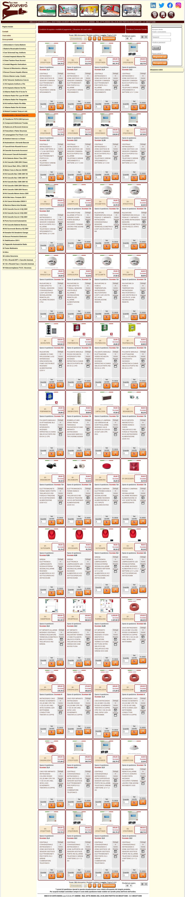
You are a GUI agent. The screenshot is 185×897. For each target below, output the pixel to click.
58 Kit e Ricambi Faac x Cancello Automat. (18, 264)
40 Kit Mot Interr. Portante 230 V (14, 197)
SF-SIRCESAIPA (128, 479)
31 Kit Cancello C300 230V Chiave (14, 162)
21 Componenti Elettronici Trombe (15, 123)
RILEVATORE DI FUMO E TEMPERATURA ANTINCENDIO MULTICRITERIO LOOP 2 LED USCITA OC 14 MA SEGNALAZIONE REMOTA (102, 293)
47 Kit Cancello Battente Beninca (14, 225)
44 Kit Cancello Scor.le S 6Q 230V (14, 213)
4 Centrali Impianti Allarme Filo (13, 56)
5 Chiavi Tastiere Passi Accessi (14, 60)
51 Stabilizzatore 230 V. (11, 240)
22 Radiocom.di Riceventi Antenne (15, 127)
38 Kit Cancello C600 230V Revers (14, 189)
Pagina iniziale (7, 27)
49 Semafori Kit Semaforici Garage (15, 232)
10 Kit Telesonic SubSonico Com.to (15, 80)
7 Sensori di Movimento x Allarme (14, 68)
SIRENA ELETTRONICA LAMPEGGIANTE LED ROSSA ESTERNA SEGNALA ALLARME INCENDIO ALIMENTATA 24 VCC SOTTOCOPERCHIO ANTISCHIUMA (75, 568)
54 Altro (5, 252)
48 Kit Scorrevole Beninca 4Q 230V (15, 229)
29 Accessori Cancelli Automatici (14, 154)
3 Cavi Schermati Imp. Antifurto (14, 52)
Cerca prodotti (7, 39)
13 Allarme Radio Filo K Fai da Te (14, 92)
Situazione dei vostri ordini (82, 29)
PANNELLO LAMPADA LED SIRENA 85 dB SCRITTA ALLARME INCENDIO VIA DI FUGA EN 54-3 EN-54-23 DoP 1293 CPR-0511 (102, 427)
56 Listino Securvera (10, 256)
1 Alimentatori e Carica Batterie (14, 45)
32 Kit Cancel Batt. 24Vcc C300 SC (15, 166)
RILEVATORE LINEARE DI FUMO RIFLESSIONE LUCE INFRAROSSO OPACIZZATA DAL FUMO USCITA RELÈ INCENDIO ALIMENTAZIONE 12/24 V (47, 361)
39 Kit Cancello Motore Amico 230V (15, 193)
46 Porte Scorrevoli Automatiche (14, 221)
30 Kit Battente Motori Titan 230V (14, 158)
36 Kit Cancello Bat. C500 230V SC (15, 182)
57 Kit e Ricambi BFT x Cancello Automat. (17, 260)
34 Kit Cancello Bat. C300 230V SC (15, 174)
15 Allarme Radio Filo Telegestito (14, 99)
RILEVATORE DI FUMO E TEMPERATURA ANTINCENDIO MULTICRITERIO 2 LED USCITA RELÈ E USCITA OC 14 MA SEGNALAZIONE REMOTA (129, 293)
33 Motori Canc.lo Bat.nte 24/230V (14, 170)
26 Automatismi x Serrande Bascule (15, 142)
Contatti (5, 31)
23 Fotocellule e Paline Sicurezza (14, 131)
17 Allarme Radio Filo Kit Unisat (14, 107)
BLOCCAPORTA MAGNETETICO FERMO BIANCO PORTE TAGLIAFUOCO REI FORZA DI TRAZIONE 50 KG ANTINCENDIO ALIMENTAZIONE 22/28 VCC (129, 429)
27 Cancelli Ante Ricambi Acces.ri (14, 146)
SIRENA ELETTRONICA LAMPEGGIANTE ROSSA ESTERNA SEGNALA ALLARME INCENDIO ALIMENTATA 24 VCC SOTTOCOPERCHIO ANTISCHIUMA (47, 568)
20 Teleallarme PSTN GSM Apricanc (15, 119)
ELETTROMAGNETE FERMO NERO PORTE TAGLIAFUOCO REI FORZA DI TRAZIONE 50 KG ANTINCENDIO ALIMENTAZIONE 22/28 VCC (48, 495)
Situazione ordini (156, 70)
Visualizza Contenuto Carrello (136, 29)
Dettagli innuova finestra (60, 78)
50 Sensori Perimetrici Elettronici (14, 236)
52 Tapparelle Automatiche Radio (14, 244)
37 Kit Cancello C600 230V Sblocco (15, 186)
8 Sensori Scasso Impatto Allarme (14, 72)
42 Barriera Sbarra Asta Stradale (14, 205)
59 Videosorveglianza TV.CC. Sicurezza (16, 268)
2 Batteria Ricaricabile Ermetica (14, 49)
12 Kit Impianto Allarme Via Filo (14, 88)
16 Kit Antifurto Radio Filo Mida (14, 103)
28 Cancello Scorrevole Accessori (14, 150)
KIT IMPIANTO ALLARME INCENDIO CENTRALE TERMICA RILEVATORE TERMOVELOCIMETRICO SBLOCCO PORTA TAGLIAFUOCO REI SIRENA (48, 637)
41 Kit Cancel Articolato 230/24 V (14, 201)
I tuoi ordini (6, 35)
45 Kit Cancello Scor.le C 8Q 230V (14, 217)
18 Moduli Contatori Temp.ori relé (14, 111)
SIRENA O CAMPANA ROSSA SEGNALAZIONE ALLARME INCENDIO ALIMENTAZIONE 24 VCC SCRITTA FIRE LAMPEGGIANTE (129, 495)
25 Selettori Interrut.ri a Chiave (13, 139)
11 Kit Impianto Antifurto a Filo (13, 84)
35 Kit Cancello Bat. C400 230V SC (15, 178)
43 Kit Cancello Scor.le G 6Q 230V (14, 209)
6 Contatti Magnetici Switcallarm (14, 64)
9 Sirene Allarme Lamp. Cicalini (14, 76)
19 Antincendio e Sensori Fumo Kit (15, 115)
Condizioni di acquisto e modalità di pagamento (55, 29)
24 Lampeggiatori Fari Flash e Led (15, 135)
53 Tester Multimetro (10, 248)
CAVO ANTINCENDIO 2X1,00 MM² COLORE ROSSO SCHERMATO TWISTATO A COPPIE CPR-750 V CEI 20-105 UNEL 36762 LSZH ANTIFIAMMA (130, 635)
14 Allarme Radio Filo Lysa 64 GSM (15, 96)
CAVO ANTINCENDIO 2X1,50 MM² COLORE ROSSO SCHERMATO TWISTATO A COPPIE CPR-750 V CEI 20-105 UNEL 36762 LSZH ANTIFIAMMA (103, 708)
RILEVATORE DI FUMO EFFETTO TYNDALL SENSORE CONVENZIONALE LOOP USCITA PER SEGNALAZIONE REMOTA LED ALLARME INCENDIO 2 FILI (47, 293)
